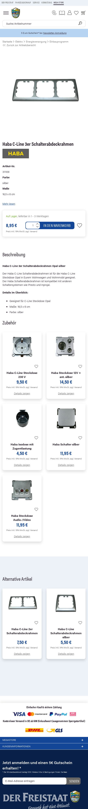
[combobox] (44, 23)
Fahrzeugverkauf (23, 2)
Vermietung (46, 2)
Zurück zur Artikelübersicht (19, 45)
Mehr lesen (8, 203)
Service (36, 2)
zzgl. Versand (31, 231)
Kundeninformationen (44, 746)
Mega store (59, 2)
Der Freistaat (7, 2)
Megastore (44, 740)
